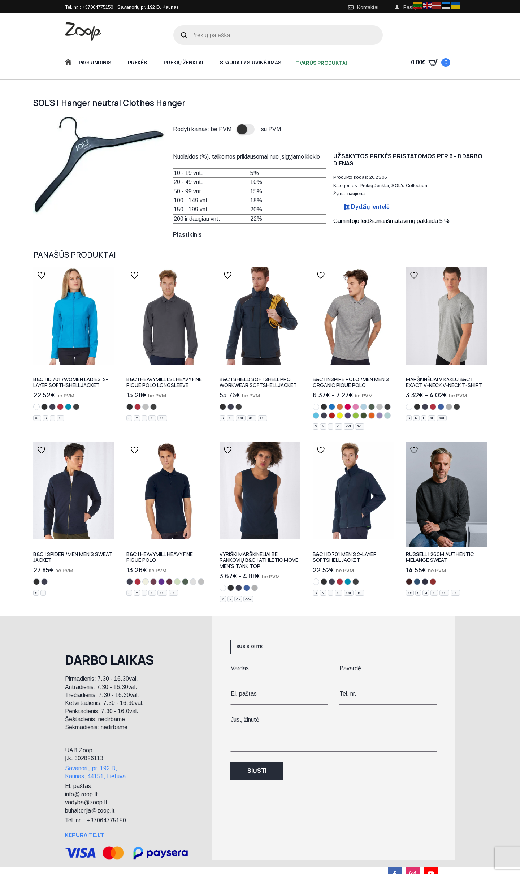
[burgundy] (169, 581)
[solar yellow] (340, 415)
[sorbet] (347, 407)
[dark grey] (76, 407)
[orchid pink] (355, 407)
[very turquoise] (316, 415)
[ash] (193, 581)
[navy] (52, 407)
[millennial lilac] (379, 415)
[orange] (340, 407)
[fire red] (332, 415)
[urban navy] (324, 415)
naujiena (356, 193)
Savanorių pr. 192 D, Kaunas (148, 7)
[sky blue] (363, 407)
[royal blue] (441, 407)
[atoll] (68, 407)
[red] (60, 407)
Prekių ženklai (183, 62)
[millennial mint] (387, 415)
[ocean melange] (417, 581)
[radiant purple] (347, 415)
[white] (36, 407)
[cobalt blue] (332, 407)
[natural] (145, 581)
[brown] (153, 581)
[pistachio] (177, 581)
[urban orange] (371, 415)
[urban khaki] (363, 415)
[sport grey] (449, 407)
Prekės (137, 62)
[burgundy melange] (409, 581)
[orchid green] (355, 415)
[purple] (161, 581)
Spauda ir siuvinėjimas (250, 62)
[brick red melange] (433, 581)
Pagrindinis (95, 62)
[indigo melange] (425, 581)
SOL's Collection (409, 185)
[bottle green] (371, 407)
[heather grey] (145, 407)
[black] (44, 407)
